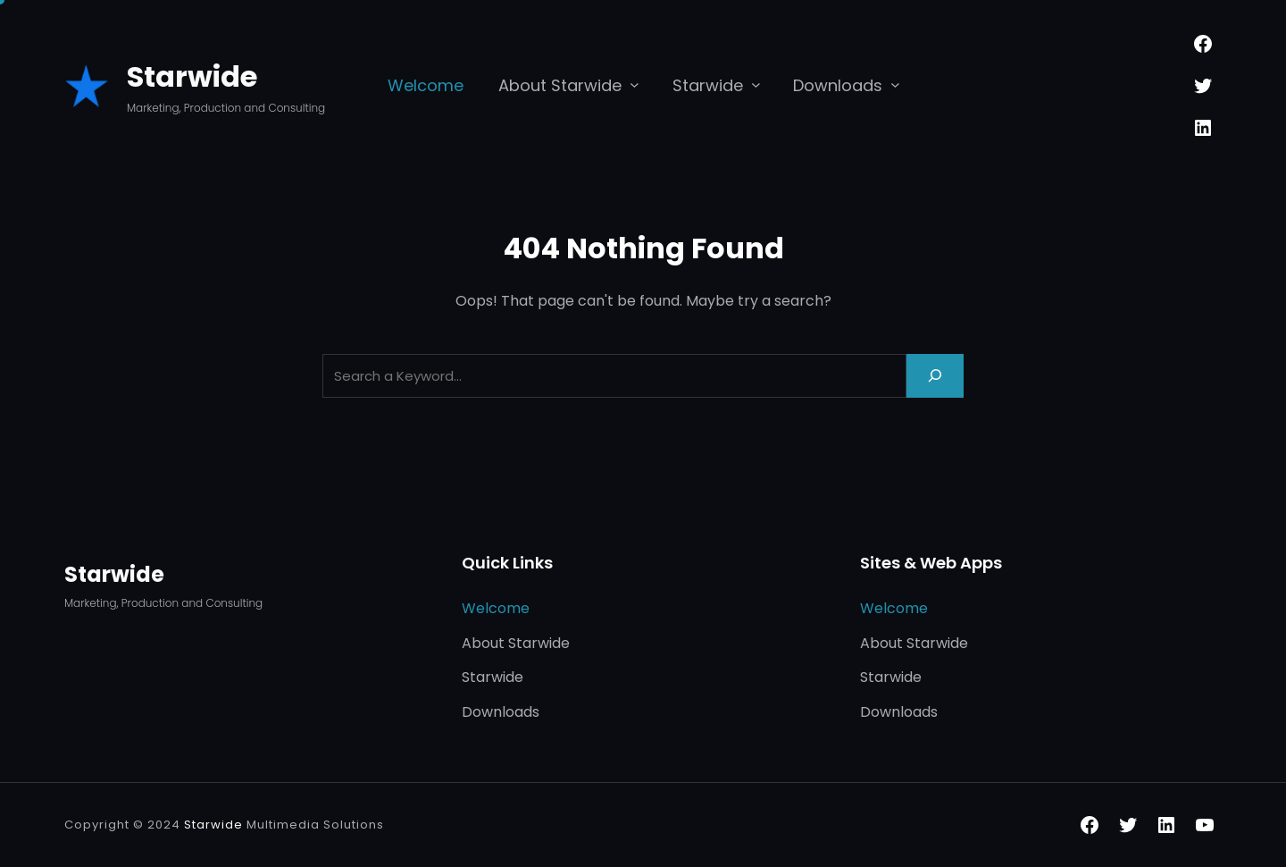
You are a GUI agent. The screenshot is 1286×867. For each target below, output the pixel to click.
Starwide (192, 76)
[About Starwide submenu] (634, 84)
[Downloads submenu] (895, 84)
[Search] (935, 376)
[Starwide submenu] (756, 84)
